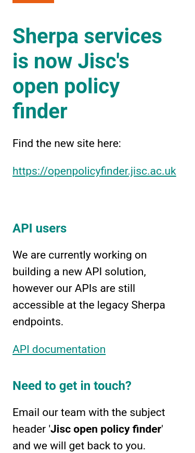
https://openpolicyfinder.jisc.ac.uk (94, 171)
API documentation (59, 349)
